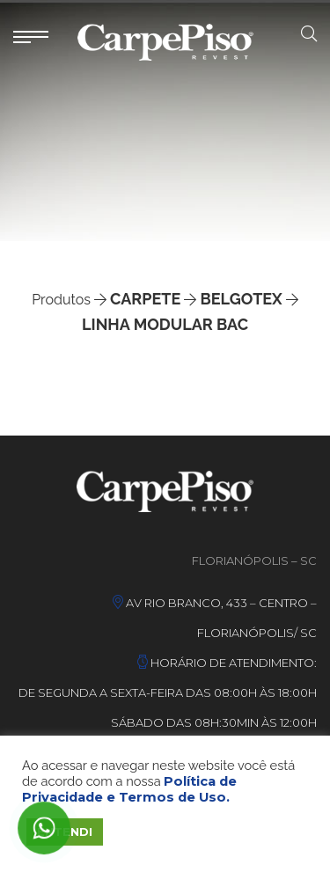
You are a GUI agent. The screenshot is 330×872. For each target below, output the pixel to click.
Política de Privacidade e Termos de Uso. (129, 789)
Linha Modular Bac (165, 324)
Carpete (145, 298)
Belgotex (241, 298)
